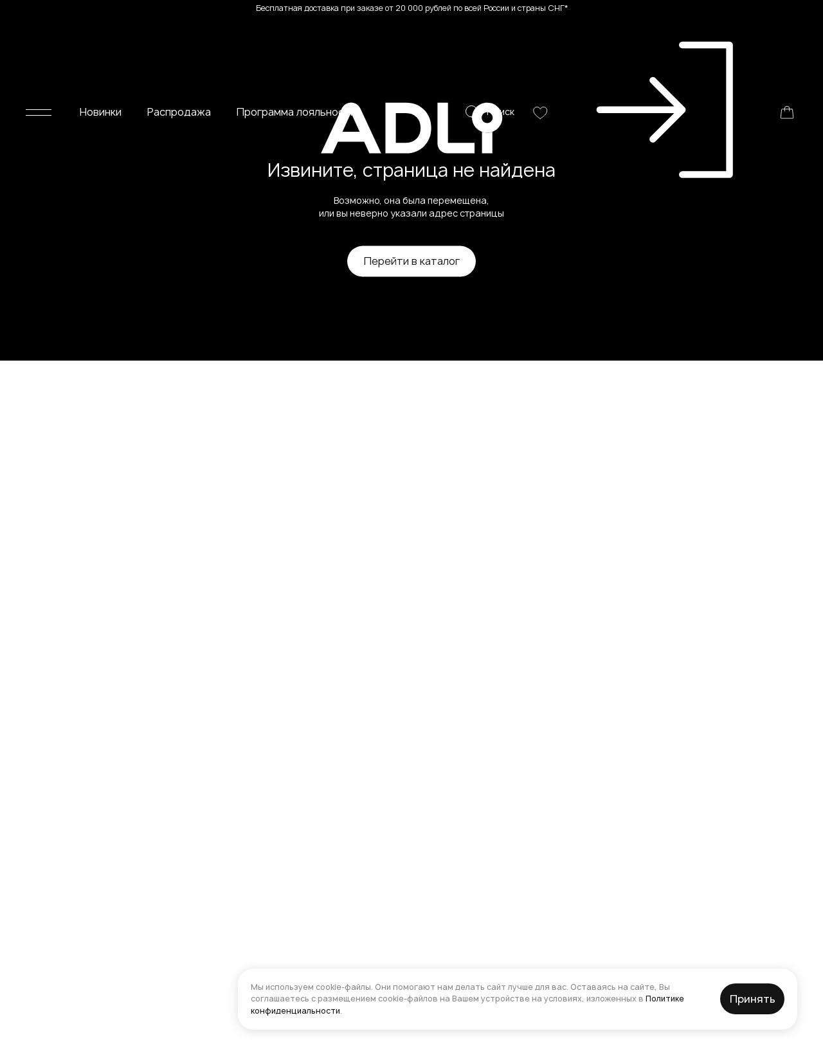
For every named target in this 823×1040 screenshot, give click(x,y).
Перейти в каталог (412, 261)
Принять (752, 999)
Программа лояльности (296, 37)
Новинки (101, 37)
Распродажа (179, 37)
